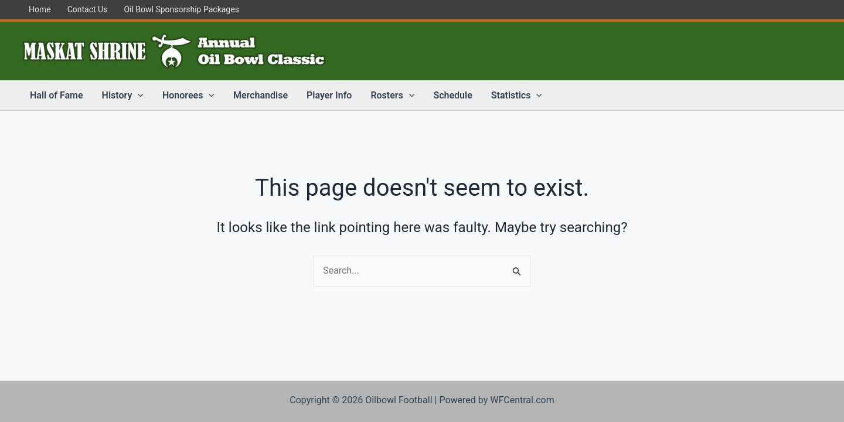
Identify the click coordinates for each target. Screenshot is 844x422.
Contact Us (87, 9)
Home (40, 9)
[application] (138, 95)
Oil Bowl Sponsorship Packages (181, 9)
